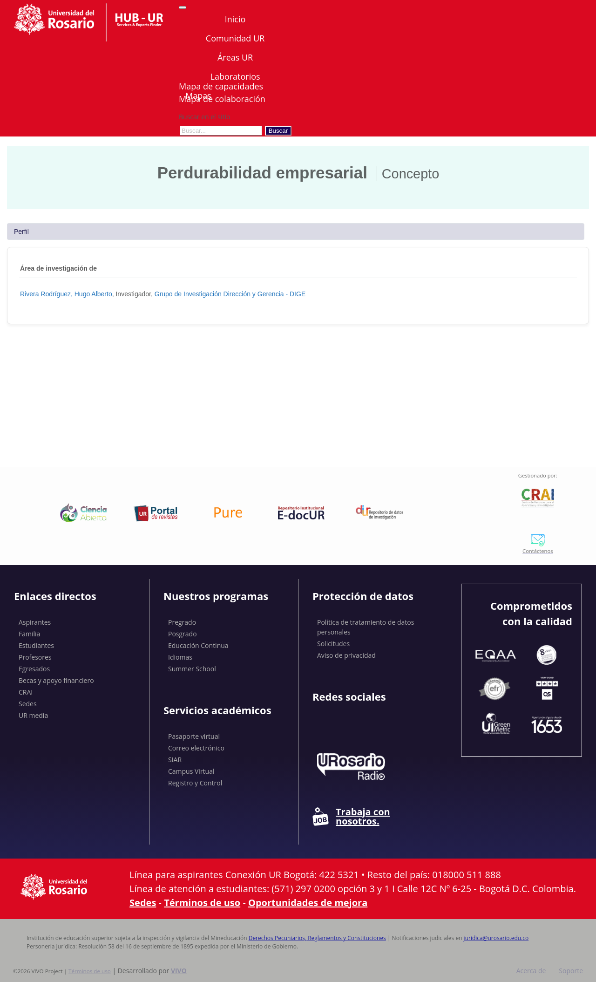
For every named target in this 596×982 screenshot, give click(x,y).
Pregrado (182, 622)
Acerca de (531, 970)
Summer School (192, 668)
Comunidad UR (235, 38)
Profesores (35, 657)
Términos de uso (202, 902)
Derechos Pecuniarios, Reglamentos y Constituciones (317, 938)
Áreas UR (235, 57)
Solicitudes (333, 643)
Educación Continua (198, 645)
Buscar (278, 130)
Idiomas (180, 657)
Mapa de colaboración (222, 98)
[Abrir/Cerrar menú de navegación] (182, 7)
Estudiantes (36, 645)
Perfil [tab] (21, 231)
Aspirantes (35, 622)
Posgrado (182, 633)
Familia (29, 633)
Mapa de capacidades (221, 86)
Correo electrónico (196, 747)
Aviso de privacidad (346, 655)
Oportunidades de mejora (307, 902)
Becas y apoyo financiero (56, 680)
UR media (33, 715)
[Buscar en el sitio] (221, 131)
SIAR (175, 759)
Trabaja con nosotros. (351, 816)
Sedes (28, 703)
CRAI (26, 692)
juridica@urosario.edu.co (496, 938)
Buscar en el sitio (204, 116)
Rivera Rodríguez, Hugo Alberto (66, 294)
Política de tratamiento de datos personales (365, 627)
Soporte (571, 970)
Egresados (34, 668)
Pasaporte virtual (194, 736)
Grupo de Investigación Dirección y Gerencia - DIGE (230, 294)
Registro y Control (195, 782)
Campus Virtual (191, 771)
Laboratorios (235, 76)
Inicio (235, 19)
